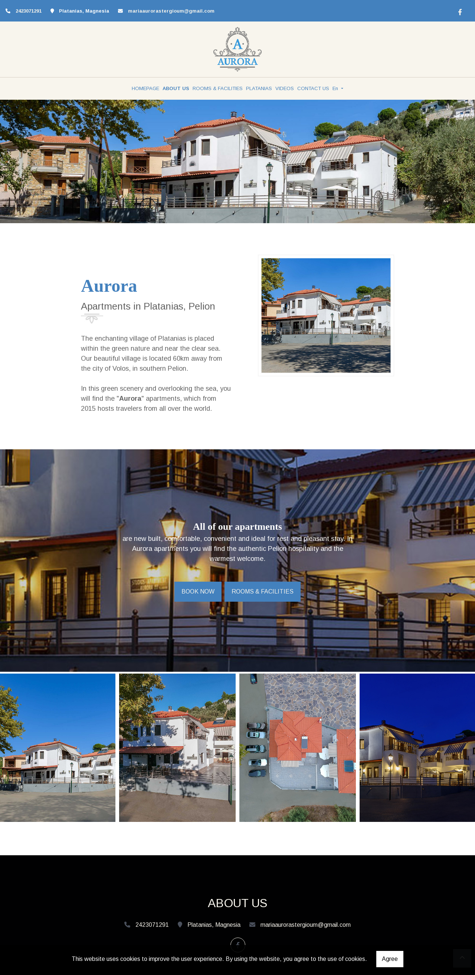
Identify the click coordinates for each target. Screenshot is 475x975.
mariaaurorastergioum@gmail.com (171, 11)
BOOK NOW (197, 591)
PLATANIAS (259, 88)
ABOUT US (176, 88)
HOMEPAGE (145, 88)
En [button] (336, 88)
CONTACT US (313, 88)
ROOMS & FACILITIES (218, 88)
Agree (390, 959)
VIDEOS (284, 88)
